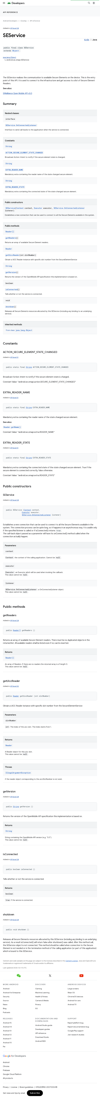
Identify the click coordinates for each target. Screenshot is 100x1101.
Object (15, 50)
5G (36, 1008)
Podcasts (6, 1012)
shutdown (10, 307)
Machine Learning (42, 992)
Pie (4, 1046)
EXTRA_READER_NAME (14, 170)
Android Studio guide (43, 1025)
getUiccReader (12, 255)
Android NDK (40, 1041)
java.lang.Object (9, 57)
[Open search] (89, 2)
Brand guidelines (26, 1087)
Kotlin (86, 40)
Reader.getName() (12, 427)
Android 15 (7, 1023)
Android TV (72, 1004)
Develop (24, 21)
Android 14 (7, 1027)
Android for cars (74, 1000)
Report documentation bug (78, 1027)
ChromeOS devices (75, 996)
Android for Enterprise (11, 992)
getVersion (11, 272)
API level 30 (14, 686)
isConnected (11, 289)
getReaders (11, 238)
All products (8, 1078)
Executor (38, 208)
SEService (10, 208)
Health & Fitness (41, 996)
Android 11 (7, 1039)
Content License (72, 961)
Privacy (38, 1004)
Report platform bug (75, 1023)
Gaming (38, 989)
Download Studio (42, 1037)
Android (6, 989)
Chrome (6, 1066)
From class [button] (19, 330)
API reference (10, 12)
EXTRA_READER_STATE (15, 187)
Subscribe (35, 1093)
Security (6, 996)
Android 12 (7, 1035)
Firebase (6, 1070)
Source (6, 1000)
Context (20, 208)
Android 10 (7, 1042)
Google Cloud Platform (12, 1074)
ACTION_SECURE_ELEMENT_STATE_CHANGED (24, 152)
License (14, 1087)
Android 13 (7, 1031)
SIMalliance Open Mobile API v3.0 (17, 93)
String (9, 146)
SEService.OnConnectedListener (21, 125)
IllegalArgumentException (18, 773)
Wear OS (71, 992)
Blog (4, 1008)
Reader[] (10, 231)
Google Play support (75, 1031)
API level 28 (14, 28)
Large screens (73, 989)
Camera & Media (42, 1000)
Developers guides (42, 1029)
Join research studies (76, 1035)
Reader (9, 249)
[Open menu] (3, 3)
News (5, 1004)
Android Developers (10, 21)
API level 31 (14, 357)
